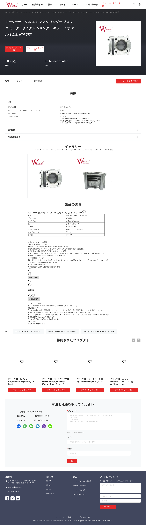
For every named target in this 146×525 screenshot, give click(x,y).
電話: (70, 449)
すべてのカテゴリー (79, 494)
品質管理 (48, 489)
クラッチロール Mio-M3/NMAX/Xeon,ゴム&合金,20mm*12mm (121, 381)
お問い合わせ (50, 494)
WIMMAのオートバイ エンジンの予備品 (62, 331)
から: (70, 437)
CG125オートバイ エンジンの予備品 (28, 331)
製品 (13, 12)
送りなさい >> (108, 507)
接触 (72, 461)
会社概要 (48, 481)
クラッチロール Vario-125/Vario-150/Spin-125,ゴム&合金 (21, 381)
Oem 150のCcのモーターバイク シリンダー (99, 331)
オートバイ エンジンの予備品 (27, 12)
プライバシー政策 (84, 517)
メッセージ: (72, 411)
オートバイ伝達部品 (79, 490)
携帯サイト (71, 517)
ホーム (7, 12)
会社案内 (48, 485)
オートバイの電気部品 (80, 485)
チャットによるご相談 (14, 49)
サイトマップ (60, 517)
